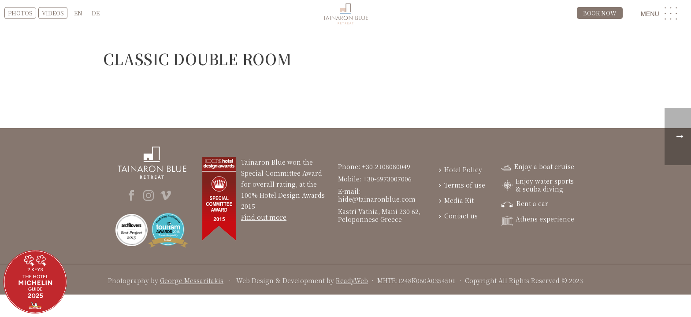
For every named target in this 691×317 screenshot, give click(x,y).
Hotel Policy (460, 169)
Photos (20, 13)
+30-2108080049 (387, 166)
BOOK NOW (600, 13)
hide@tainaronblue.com (377, 199)
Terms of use (462, 185)
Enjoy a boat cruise (537, 166)
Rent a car (524, 203)
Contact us (458, 215)
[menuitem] (78, 13)
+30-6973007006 (387, 178)
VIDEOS (53, 13)
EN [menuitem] (78, 13)
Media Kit (456, 200)
